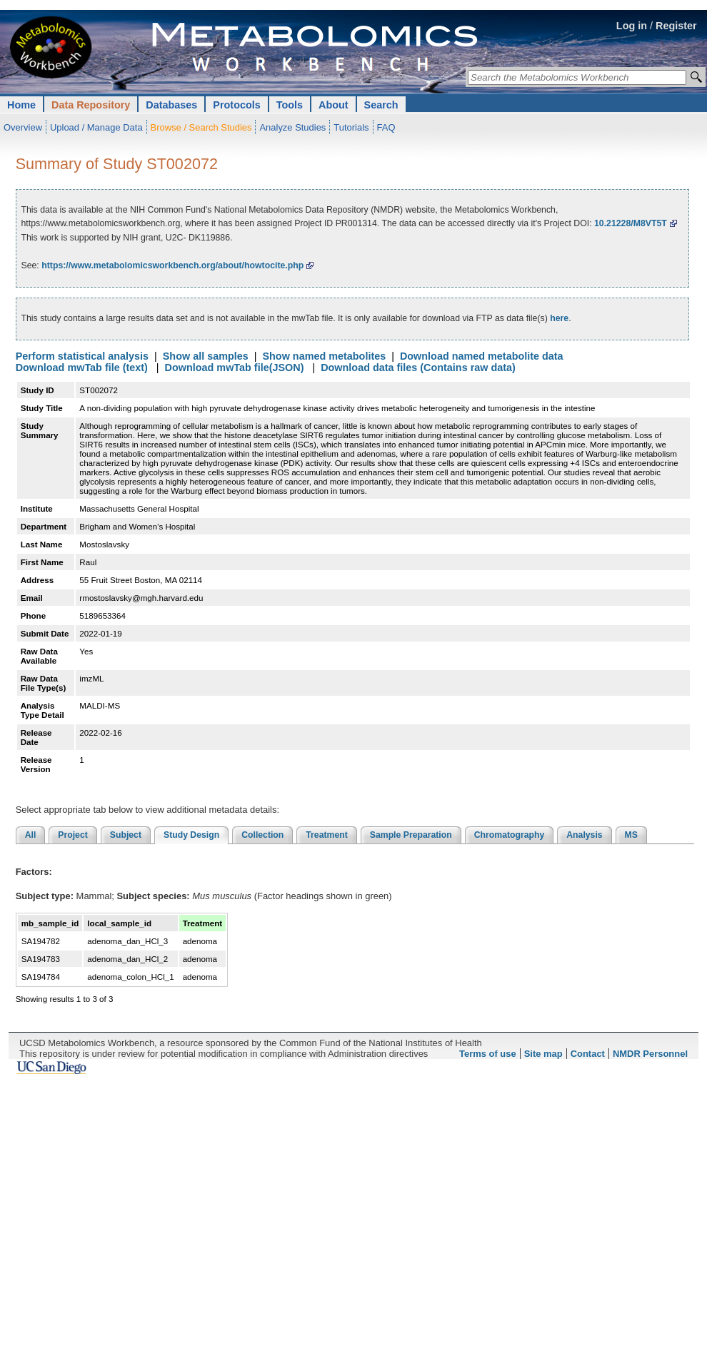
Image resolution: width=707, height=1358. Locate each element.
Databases (171, 105)
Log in (631, 25)
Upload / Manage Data (96, 127)
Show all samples (206, 356)
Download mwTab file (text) (82, 367)
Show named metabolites (324, 356)
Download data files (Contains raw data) (418, 367)
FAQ (386, 127)
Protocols (236, 105)
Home (21, 105)
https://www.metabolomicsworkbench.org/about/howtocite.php (172, 265)
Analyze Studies (292, 127)
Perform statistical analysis (82, 356)
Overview (23, 127)
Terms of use (487, 1053)
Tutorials (351, 127)
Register (676, 25)
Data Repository (90, 105)
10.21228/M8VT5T (630, 223)
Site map (543, 1053)
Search (381, 105)
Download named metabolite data (481, 356)
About (334, 105)
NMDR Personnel (650, 1053)
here (559, 318)
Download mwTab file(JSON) (234, 367)
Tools (289, 105)
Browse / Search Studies (201, 127)
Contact (588, 1053)
